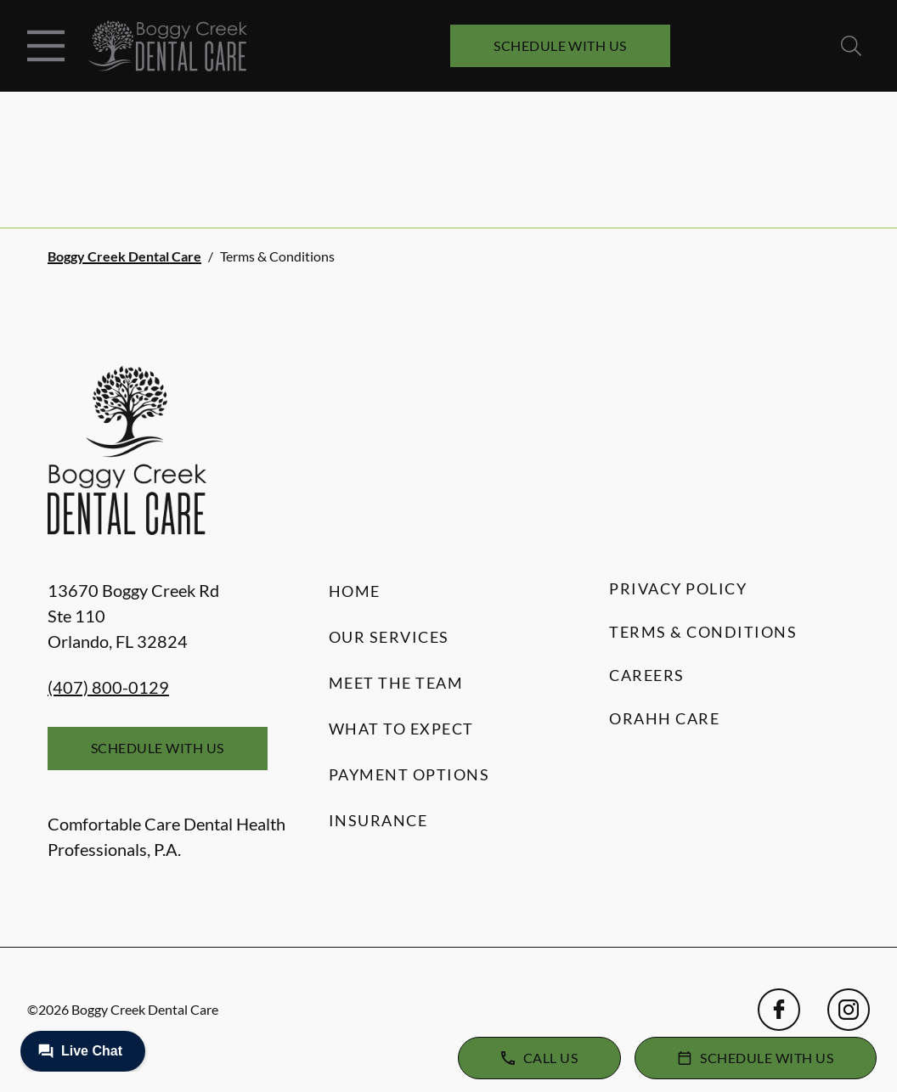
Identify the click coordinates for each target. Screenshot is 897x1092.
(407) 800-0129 (108, 687)
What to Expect (401, 728)
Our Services (389, 637)
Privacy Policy (678, 588)
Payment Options (409, 774)
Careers (647, 675)
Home (355, 591)
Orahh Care (664, 718)
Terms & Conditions (703, 631)
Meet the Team (396, 682)
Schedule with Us (560, 45)
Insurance (378, 820)
